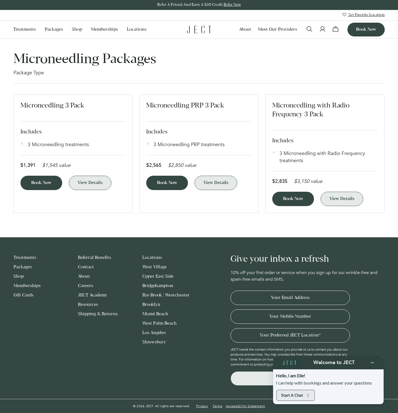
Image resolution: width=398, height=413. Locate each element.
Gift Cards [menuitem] (23, 295)
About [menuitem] (245, 29)
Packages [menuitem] (54, 29)
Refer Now (232, 5)
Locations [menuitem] (136, 29)
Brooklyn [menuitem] (151, 304)
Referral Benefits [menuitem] (94, 258)
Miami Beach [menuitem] (155, 314)
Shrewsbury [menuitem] (154, 342)
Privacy (202, 406)
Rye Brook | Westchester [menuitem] (166, 295)
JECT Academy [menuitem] (92, 295)
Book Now (41, 183)
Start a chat (295, 395)
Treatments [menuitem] (24, 29)
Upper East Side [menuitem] (158, 276)
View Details (90, 183)
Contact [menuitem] (86, 267)
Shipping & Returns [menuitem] (98, 314)
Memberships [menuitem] (104, 29)
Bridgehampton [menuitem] (157, 286)
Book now (366, 29)
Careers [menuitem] (85, 286)
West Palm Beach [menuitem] (159, 323)
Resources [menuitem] (88, 304)
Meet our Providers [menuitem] (277, 29)
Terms (217, 406)
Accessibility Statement (245, 406)
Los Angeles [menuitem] (154, 333)
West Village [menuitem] (154, 267)
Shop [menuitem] (77, 29)
